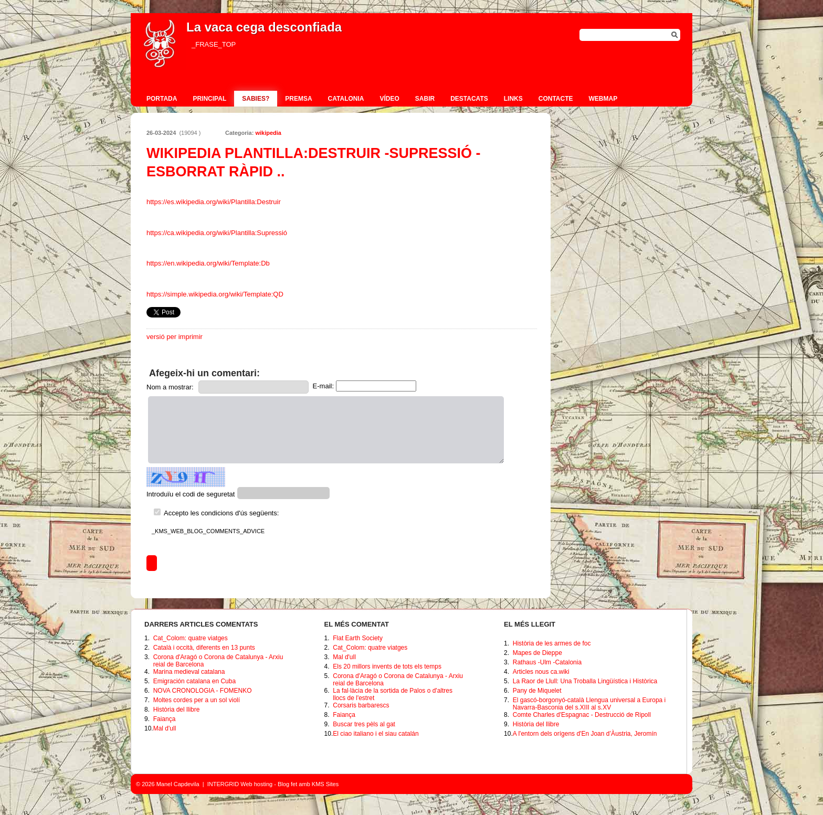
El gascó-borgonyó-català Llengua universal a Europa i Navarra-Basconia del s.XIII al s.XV (589, 703)
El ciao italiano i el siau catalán (375, 733)
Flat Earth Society (358, 638)
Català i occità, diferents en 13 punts (204, 647)
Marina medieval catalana (189, 671)
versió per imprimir (174, 337)
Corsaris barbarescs (361, 705)
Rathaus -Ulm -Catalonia (547, 662)
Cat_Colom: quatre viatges (190, 638)
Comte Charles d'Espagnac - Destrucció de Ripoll (582, 714)
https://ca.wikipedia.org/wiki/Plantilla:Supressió (216, 233)
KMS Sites (325, 784)
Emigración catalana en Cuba (194, 681)
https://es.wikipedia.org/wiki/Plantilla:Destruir (213, 202)
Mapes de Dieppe (537, 653)
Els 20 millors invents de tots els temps (387, 666)
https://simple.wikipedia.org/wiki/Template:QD (214, 294)
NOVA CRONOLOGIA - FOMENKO (202, 690)
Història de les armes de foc (552, 643)
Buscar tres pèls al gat (364, 724)
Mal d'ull (164, 728)
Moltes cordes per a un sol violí (196, 700)
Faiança (164, 719)
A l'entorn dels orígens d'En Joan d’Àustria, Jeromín (585, 733)
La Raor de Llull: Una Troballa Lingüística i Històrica (585, 681)
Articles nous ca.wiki (541, 671)
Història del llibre (176, 709)
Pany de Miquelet (537, 690)
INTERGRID (223, 784)
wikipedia (268, 133)
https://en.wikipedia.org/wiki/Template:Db (208, 263)
